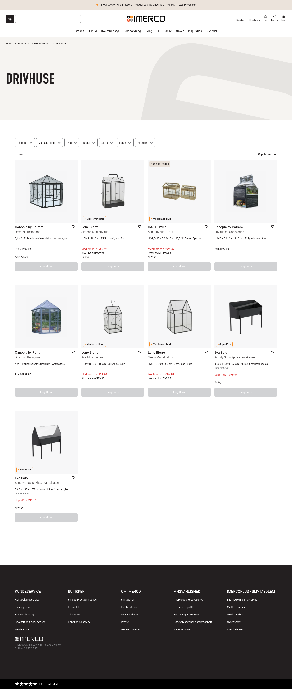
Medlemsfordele (236, 607)
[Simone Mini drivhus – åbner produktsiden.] (112, 217)
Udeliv (22, 43)
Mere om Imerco (130, 629)
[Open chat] (10, 19)
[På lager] (25, 142)
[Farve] (125, 142)
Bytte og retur (22, 607)
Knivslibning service (79, 622)
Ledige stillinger (130, 614)
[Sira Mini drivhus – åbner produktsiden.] (112, 342)
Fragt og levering (24, 614)
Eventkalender (235, 629)
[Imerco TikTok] (146, 640)
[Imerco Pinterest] (155, 640)
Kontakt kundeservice (27, 599)
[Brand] (89, 142)
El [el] (158, 31)
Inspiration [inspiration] (195, 31)
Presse (125, 622)
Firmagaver (127, 599)
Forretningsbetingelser (187, 614)
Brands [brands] (79, 31)
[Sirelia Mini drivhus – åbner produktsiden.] (179, 342)
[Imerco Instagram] (137, 640)
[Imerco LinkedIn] (164, 640)
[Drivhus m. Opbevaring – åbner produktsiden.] (245, 217)
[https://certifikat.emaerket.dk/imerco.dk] (274, 684)
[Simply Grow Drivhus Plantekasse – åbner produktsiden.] (46, 468)
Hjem (9, 43)
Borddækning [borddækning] (132, 31)
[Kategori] (145, 142)
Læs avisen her (187, 4)
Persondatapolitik (184, 607)
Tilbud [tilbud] (93, 31)
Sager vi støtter (182, 629)
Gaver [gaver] (180, 31)
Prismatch (74, 607)
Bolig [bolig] (148, 31)
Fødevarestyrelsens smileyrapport (193, 622)
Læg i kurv (46, 266)
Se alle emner (22, 629)
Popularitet (267, 154)
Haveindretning (41, 43)
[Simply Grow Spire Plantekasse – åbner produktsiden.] (245, 342)
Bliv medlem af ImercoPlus (242, 599)
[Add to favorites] (73, 226)
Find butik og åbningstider (82, 599)
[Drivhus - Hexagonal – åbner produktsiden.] (46, 217)
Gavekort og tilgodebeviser (30, 622)
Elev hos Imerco (130, 607)
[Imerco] (146, 19)
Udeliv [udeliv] (168, 31)
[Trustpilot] (36, 684)
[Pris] (71, 142)
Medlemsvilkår (235, 614)
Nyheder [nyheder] (212, 31)
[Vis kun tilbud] (49, 142)
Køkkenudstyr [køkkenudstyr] (110, 31)
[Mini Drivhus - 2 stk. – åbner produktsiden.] (179, 217)
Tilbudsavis (74, 614)
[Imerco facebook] (128, 640)
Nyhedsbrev (234, 622)
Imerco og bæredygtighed (188, 599)
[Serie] (107, 142)
